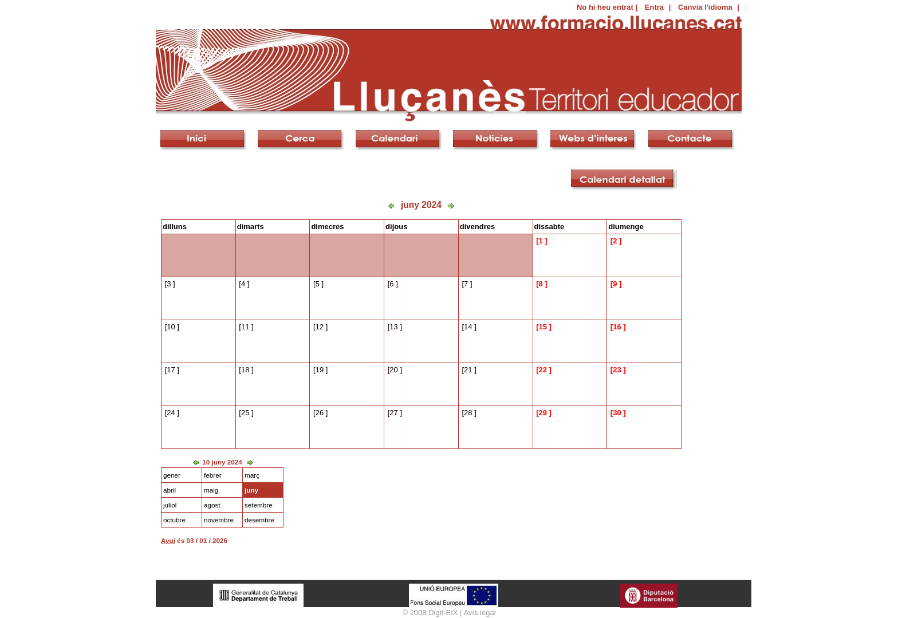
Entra (654, 7)
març (252, 475)
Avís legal (479, 612)
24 (171, 412)
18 (245, 369)
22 (542, 369)
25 (245, 412)
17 (171, 369)
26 (320, 412)
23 (617, 369)
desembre (259, 519)
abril (169, 490)
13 (393, 326)
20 (393, 369)
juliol (169, 505)
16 (617, 326)
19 (320, 369)
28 (468, 412)
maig (211, 490)
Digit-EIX (443, 612)
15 (542, 326)
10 (171, 326)
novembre (219, 519)
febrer (213, 475)
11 (245, 326)
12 (320, 326)
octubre (174, 519)
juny (251, 490)
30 (617, 412)
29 (542, 412)
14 (468, 326)
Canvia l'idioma (705, 7)
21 (468, 369)
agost (212, 505)
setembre (259, 505)
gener (171, 475)
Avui (168, 540)
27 (393, 412)
